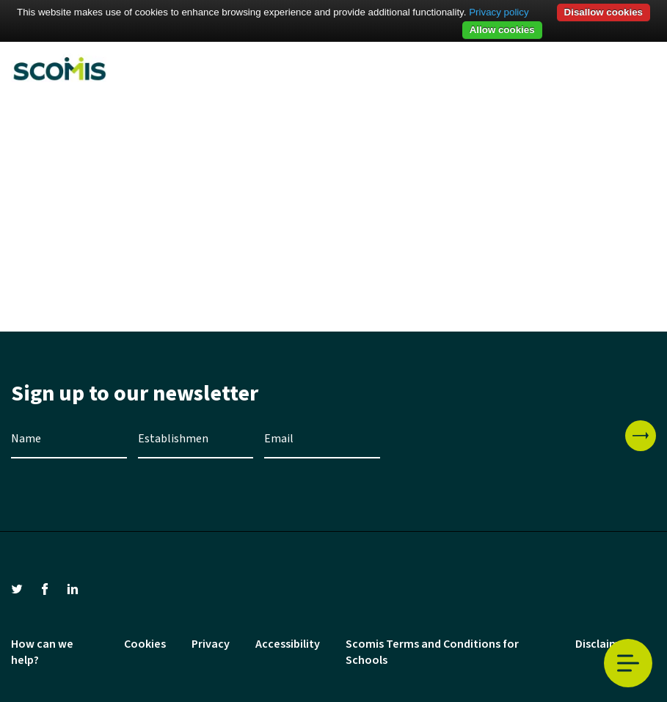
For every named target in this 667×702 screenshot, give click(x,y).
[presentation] (502, 449)
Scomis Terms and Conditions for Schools (432, 652)
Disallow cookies (603, 12)
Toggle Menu (628, 663)
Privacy (211, 644)
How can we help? (42, 652)
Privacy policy (498, 12)
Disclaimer (602, 644)
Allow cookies (502, 29)
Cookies (145, 644)
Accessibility (287, 644)
